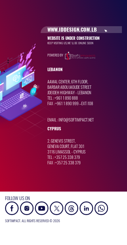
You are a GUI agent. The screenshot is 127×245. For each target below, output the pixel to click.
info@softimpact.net (76, 119)
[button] (101, 207)
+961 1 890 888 (66, 98)
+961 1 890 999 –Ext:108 (74, 103)
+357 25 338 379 (67, 157)
